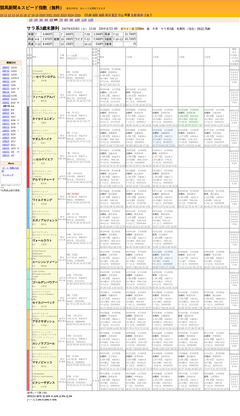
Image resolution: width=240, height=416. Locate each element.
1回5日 (5, 141)
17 (29, 15)
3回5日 (5, 78)
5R (51, 19)
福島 (101, 15)
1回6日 (5, 137)
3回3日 (5, 85)
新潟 (108, 15)
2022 (56, 15)
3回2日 (5, 88)
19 (36, 15)
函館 (95, 15)
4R (46, 19)
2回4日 (5, 116)
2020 (42, 15)
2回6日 (5, 109)
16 (25, 15)
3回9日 (5, 99)
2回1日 (5, 127)
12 (9, 15)
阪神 (140, 15)
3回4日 (5, 81)
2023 (63, 15)
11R (84, 19)
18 (33, 15)
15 (21, 15)
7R (61, 19)
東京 (114, 15)
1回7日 (5, 134)
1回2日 (5, 151)
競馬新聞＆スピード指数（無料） (32, 7)
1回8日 (5, 130)
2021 (49, 15)
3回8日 (5, 67)
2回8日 (5, 102)
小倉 (146, 15)
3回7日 (5, 71)
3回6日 (5, 74)
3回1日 (5, 92)
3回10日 (6, 95)
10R (77, 19)
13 (13, 15)
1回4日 (5, 144)
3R (41, 19)
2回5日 (5, 113)
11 (5, 15)
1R (30, 19)
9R (71, 19)
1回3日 (5, 148)
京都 (134, 15)
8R (66, 19)
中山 (121, 15)
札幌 (89, 15)
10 (1, 15)
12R (90, 19)
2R (36, 19)
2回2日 (5, 123)
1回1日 (5, 155)
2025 (78, 15)
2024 (70, 15)
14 (17, 15)
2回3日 (5, 120)
